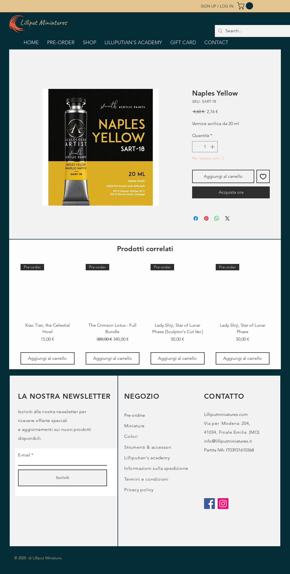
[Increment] (213, 146)
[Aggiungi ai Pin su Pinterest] (206, 218)
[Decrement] (197, 146)
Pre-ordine (134, 415)
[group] (145, 314)
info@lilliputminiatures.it (228, 441)
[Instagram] (223, 503)
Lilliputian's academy (147, 457)
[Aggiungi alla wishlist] (263, 176)
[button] (246, 5)
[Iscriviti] (62, 478)
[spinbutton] (205, 146)
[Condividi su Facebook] (195, 218)
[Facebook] (209, 503)
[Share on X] (227, 218)
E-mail (24, 455)
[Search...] (256, 31)
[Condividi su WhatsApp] (216, 218)
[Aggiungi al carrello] (48, 358)
